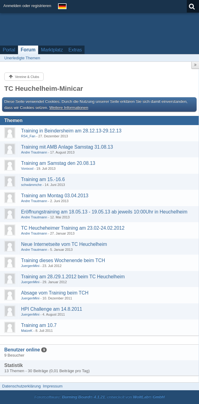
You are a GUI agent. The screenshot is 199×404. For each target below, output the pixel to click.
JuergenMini (30, 266)
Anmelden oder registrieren (27, 5)
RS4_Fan (28, 136)
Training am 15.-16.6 (43, 179)
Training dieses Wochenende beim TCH (63, 260)
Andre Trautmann (34, 152)
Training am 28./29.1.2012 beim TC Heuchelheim (73, 276)
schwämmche (31, 185)
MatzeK (26, 330)
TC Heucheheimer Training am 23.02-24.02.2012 (73, 228)
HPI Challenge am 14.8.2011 (51, 309)
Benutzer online (22, 349)
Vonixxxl (27, 168)
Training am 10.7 (38, 325)
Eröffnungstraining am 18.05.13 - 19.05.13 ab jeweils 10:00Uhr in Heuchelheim (104, 211)
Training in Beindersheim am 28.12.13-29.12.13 (71, 130)
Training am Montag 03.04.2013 (54, 195)
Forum (28, 49)
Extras (75, 49)
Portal (9, 49)
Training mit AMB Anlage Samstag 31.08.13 (67, 147)
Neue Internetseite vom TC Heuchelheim (64, 244)
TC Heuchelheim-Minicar (43, 88)
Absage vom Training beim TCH (55, 292)
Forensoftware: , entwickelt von (99, 397)
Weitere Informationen (68, 107)
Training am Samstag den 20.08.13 (58, 163)
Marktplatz (52, 49)
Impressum (52, 386)
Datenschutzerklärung (21, 386)
